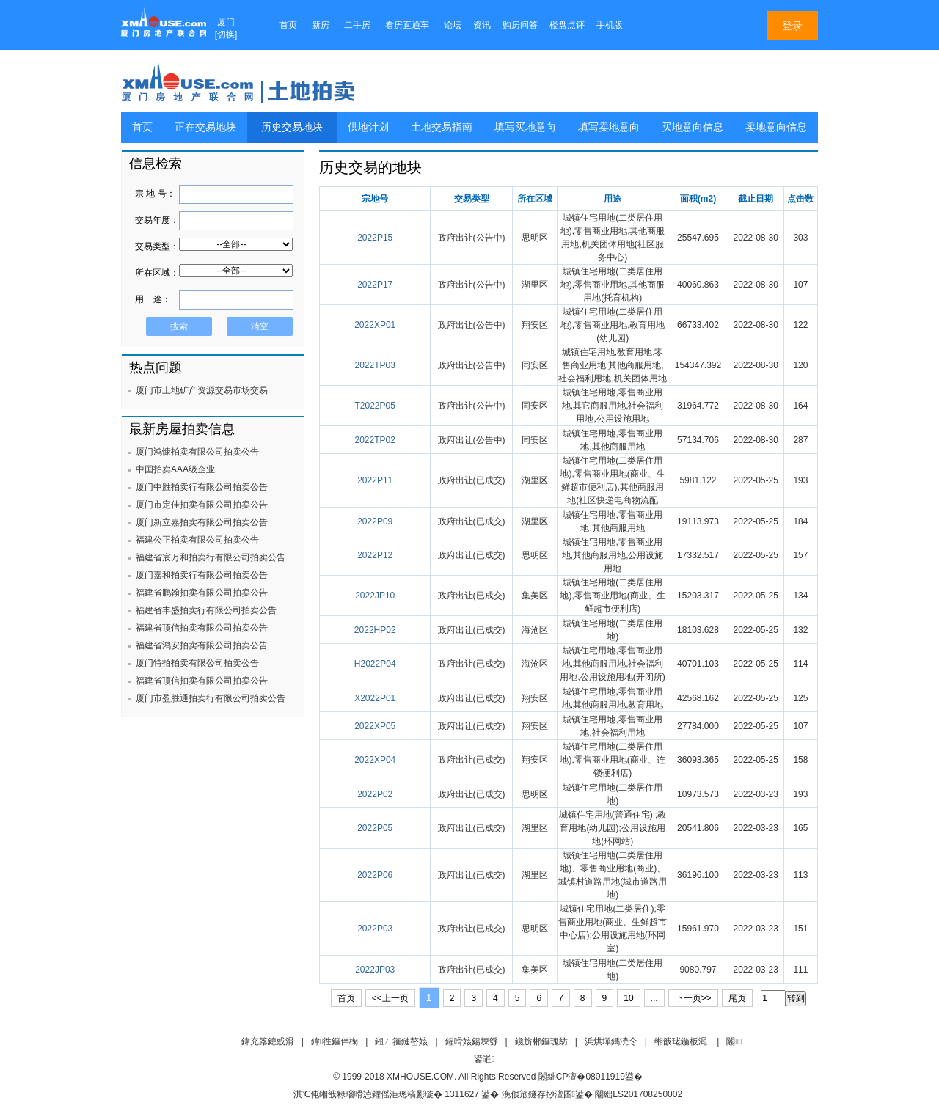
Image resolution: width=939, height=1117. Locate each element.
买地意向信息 (692, 127)
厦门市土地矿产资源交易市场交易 (202, 390)
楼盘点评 (567, 25)
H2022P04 (375, 664)
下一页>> (693, 998)
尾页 (737, 998)
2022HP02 (375, 630)
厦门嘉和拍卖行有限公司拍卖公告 (202, 575)
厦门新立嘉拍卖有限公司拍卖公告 (202, 522)
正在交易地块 (205, 127)
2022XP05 (374, 726)
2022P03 (374, 928)
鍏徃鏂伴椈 (334, 1041)
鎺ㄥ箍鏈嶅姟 (401, 1041)
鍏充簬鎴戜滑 (267, 1041)
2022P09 (374, 521)
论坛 (452, 25)
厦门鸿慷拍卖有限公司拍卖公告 (197, 452)
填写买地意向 (525, 127)
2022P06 (374, 875)
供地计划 (368, 127)
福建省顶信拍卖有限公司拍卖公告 (202, 628)
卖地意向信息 (776, 127)
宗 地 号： (155, 193)
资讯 (482, 25)
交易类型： (157, 246)
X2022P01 (374, 698)
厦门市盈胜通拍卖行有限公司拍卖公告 (210, 698)
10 (628, 998)
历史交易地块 (292, 127)
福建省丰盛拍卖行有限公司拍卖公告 (206, 610)
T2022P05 (375, 405)
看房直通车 (407, 25)
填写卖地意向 (609, 127)
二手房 (357, 25)
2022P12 (374, 555)
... (654, 998)
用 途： (153, 299)
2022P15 (374, 237)
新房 (320, 25)
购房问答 (520, 25)
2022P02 (374, 794)
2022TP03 (375, 365)
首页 (288, 25)
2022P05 (374, 828)
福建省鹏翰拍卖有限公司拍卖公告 (202, 592)
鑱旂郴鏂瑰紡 (541, 1041)
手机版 (609, 25)
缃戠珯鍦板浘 (680, 1041)
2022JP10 (375, 595)
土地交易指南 (441, 127)
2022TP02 (375, 440)
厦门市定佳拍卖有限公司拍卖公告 (202, 504)
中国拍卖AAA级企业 (175, 469)
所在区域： (157, 273)
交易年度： (157, 220)
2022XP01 (374, 325)
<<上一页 (390, 998)
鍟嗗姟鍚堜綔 (471, 1041)
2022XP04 (374, 760)
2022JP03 (375, 969)
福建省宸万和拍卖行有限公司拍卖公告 (210, 557)
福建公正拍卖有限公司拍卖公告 (197, 540)
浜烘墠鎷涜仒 (611, 1041)
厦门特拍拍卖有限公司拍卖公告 (197, 663)
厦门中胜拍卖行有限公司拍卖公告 (202, 487)
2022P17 (374, 284)
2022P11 (374, 480)
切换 (226, 34)
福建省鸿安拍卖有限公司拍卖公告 (202, 645)
